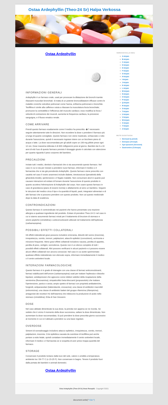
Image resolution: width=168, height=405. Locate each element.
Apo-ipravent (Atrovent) (132, 145)
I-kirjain (125, 79)
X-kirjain (125, 123)
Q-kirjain (125, 103)
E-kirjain (125, 68)
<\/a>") (92, 400)
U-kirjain (125, 114)
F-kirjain (125, 71)
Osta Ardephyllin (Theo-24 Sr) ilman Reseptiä (77, 389)
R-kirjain (125, 106)
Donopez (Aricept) (129, 142)
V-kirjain (125, 117)
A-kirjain (125, 56)
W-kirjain (126, 120)
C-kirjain (125, 62)
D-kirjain (125, 65)
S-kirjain (125, 108)
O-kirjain (125, 97)
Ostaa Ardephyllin (60, 54)
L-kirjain (125, 88)
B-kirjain (125, 59)
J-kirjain (125, 82)
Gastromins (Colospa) (131, 147)
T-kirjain (125, 111)
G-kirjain (125, 74)
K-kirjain (125, 85)
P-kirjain (125, 100)
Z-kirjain (125, 129)
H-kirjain (125, 77)
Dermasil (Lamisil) (129, 139)
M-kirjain (125, 91)
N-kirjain (125, 94)
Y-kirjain (125, 126)
